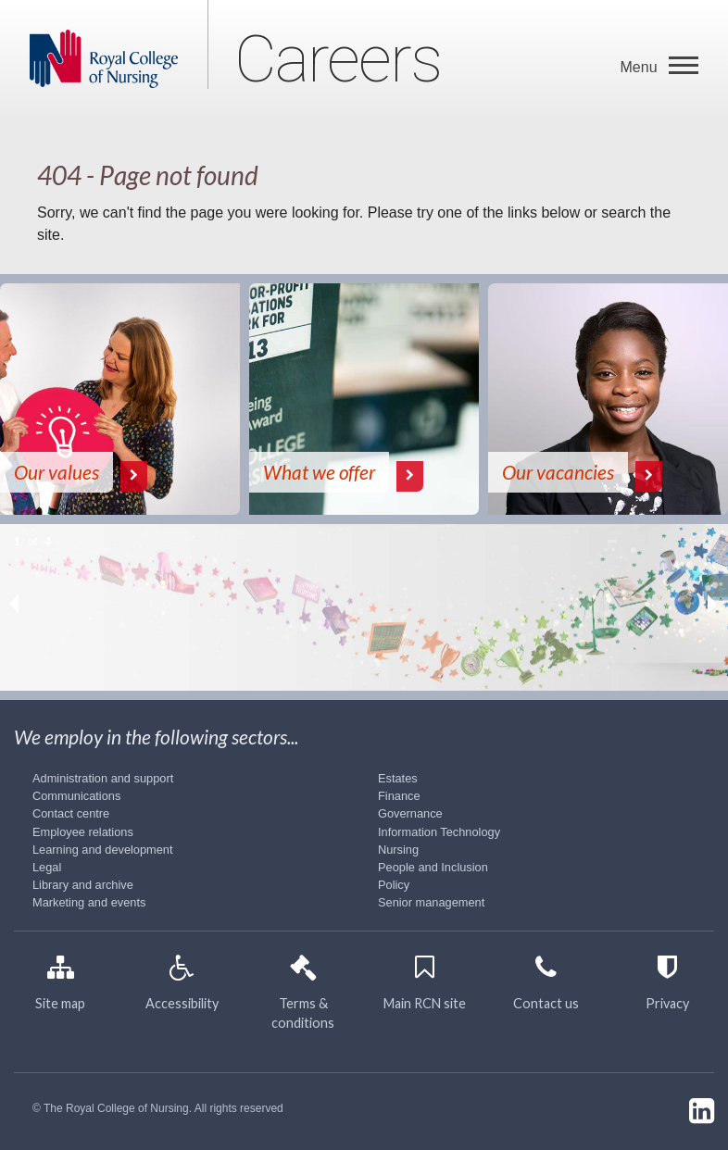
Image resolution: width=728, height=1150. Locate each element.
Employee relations (82, 832)
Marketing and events (88, 902)
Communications (76, 796)
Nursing (398, 849)
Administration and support (102, 778)
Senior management (431, 902)
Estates (398, 778)
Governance (410, 813)
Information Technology (439, 832)
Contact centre (70, 813)
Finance (399, 796)
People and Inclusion (433, 867)
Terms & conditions (302, 997)
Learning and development (102, 849)
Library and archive (82, 885)
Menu (641, 67)
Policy (393, 885)
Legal (46, 867)
